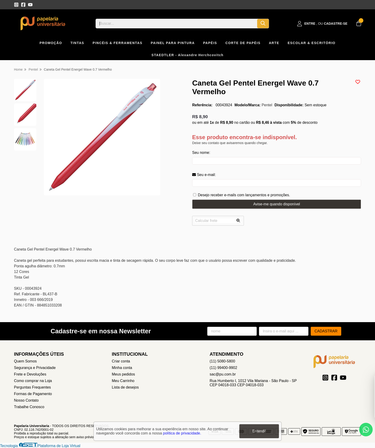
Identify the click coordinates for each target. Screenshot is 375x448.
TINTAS (77, 43)
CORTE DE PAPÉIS (243, 43)
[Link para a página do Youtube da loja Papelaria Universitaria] (30, 4)
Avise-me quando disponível (276, 204)
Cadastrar (326, 331)
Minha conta (122, 368)
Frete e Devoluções (30, 374)
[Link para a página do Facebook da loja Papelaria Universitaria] (23, 4)
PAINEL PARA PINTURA (173, 43)
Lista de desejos (125, 387)
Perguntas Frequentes (32, 387)
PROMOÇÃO (51, 43)
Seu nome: (201, 153)
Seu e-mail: (204, 175)
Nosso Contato (26, 400)
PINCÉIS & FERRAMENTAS (118, 43)
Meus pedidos (123, 374)
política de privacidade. (182, 432)
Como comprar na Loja (33, 381)
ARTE (274, 43)
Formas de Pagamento (33, 394)
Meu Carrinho (123, 381)
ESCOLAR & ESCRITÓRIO (311, 43)
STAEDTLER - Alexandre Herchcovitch (187, 55)
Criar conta (121, 361)
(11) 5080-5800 (222, 361)
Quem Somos (25, 361)
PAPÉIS (210, 43)
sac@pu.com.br (223, 374)
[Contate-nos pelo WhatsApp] (366, 429)
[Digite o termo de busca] (176, 23)
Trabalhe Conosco (29, 407)
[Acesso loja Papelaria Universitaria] (322, 23)
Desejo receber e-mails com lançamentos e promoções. (244, 195)
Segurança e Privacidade (35, 368)
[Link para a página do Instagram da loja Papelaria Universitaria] (16, 4)
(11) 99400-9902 (223, 368)
